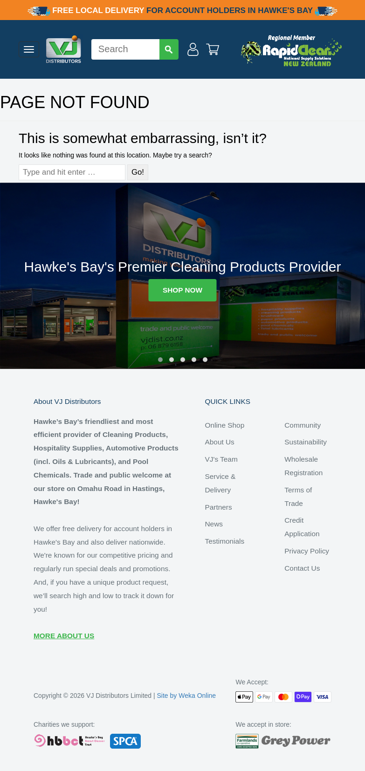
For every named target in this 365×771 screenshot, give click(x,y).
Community (302, 425)
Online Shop (225, 425)
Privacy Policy (306, 551)
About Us (219, 442)
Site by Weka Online (186, 695)
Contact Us (302, 568)
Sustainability (305, 442)
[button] (160, 359)
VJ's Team (221, 459)
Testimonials (225, 541)
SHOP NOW (182, 290)
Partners (218, 507)
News (214, 524)
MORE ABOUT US (64, 636)
